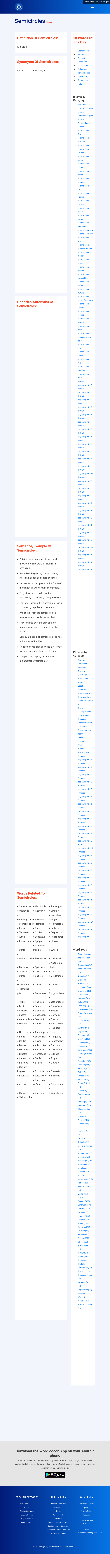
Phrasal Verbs (58, 1515)
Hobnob (81, 84)
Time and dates (84, 697)
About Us (86, 1515)
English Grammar (27, 1511)
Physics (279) (84, 1216)
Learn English (27, 1522)
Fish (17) (82, 1072)
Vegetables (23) (85, 1290)
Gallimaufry (83, 76)
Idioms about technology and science (84, 337)
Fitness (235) (84, 1076)
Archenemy (83, 65)
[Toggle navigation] (92, 6)
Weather (81, 748)
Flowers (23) (83, 1079)
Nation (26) (83, 1183)
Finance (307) (84, 1068)
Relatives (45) (84, 1227)
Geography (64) (85, 1101)
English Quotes (27, 1515)
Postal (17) (83, 1223)
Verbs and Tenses (27, 1504)
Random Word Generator (58, 1522)
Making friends (84, 711)
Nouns (27, 1507)
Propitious (82, 62)
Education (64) (84, 1061)
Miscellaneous (84, 752)
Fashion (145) (84, 1065)
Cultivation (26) (84, 1028)
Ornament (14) (84, 1205)
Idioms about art (85, 145)
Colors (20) (83, 1002)
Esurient (81, 58)
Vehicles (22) (83, 1293)
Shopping (82, 719)
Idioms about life (85, 234)
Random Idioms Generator (58, 1526)
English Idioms (27, 1518)
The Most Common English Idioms (85, 108)
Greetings (82, 667)
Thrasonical (83, 80)
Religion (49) (83, 1231)
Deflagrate (82, 69)
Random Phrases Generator (58, 1530)
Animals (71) (83, 976)
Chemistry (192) (85, 991)
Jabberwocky (83, 51)
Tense (58, 1511)
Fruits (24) (82, 1090)
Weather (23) (83, 1301)
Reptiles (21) (83, 1234)
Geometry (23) (84, 1105)
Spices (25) (83, 1242)
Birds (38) (82, 980)
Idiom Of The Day (58, 1504)
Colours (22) (83, 1006)
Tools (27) (82, 1260)
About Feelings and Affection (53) (84, 958)
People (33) (83, 1212)
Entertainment (84, 715)
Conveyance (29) (85, 1009)
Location (82, 686)
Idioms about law (85, 230)
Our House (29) (84, 1208)
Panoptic (82, 54)
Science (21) (83, 1238)
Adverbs (58, 1518)
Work (80, 745)
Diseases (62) (84, 1042)
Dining (80, 708)
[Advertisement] (41, 183)
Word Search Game (58, 1533)
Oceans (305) (84, 1201)
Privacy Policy (86, 1511)
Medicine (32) (84, 1164)
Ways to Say (58, 1507)
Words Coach (54, 1547)
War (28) (82, 1297)
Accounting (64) (85, 965)
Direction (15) (84, 1039)
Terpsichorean (84, 73)
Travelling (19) (84, 1271)
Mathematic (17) (85, 1153)
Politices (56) (84, 1219)
